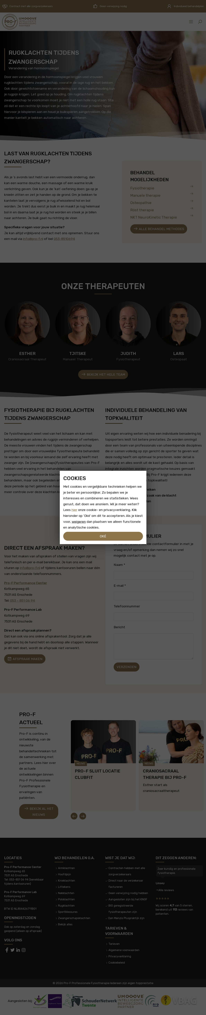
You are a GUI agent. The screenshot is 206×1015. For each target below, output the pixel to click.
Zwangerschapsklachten (74, 918)
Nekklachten (66, 893)
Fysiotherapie (162, 187)
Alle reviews (166, 890)
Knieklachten (66, 880)
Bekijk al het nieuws (39, 811)
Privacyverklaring (119, 956)
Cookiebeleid (116, 962)
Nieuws (81, 763)
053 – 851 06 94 (22, 601)
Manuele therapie (162, 195)
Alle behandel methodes (158, 228)
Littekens (64, 887)
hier (74, 510)
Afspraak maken (24, 658)
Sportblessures (67, 912)
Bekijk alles (65, 924)
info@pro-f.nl (33, 239)
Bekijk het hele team (103, 374)
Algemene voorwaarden (123, 950)
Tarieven (114, 944)
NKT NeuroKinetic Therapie (162, 216)
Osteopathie (162, 202)
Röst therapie (162, 209)
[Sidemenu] (191, 21)
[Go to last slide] (74, 816)
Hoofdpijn (64, 874)
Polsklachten (66, 899)
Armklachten (66, 868)
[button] (200, 21)
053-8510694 (64, 239)
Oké (103, 536)
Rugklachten (66, 905)
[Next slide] (82, 816)
